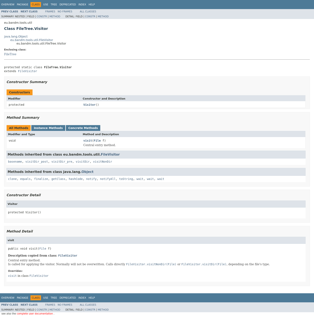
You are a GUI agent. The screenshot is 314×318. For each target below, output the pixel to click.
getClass (58, 179)
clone (12, 179)
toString (126, 179)
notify (91, 179)
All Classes (88, 11)
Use (45, 4)
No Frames (65, 11)
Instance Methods (48, 128)
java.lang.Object (16, 36)
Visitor (89, 104)
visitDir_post (36, 161)
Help (92, 4)
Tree (54, 4)
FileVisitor (27, 71)
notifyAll (108, 179)
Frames (50, 11)
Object (88, 172)
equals (25, 179)
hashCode (76, 179)
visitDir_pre (61, 161)
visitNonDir (102, 161)
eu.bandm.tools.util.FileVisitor (31, 40)
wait (140, 179)
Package (22, 4)
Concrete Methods (83, 128)
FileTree (10, 54)
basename (15, 161)
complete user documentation (35, 313)
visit (87, 140)
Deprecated (68, 4)
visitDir (83, 161)
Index (82, 4)
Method (54, 16)
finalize (41, 179)
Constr (42, 16)
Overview (7, 4)
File (97, 140)
